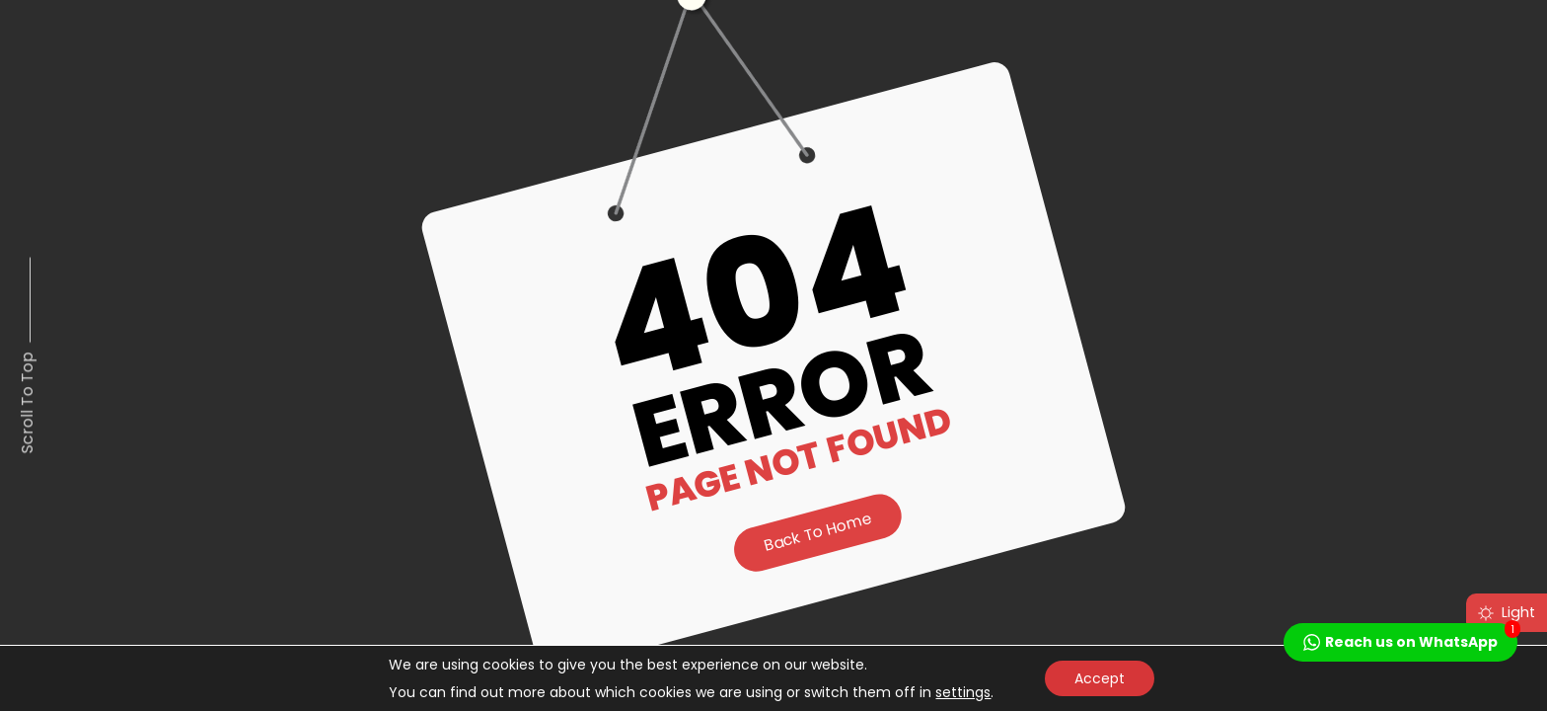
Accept (1099, 678)
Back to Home (818, 532)
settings (963, 692)
